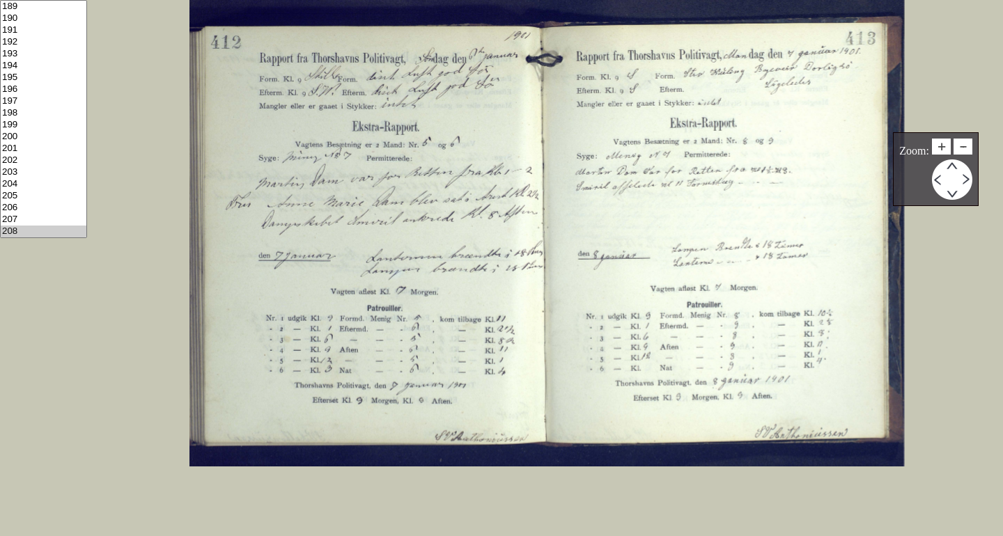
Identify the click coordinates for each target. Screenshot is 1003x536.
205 (43, 196)
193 (43, 54)
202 (43, 160)
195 (43, 78)
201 (43, 149)
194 (43, 66)
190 (43, 18)
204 (43, 184)
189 (43, 7)
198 (43, 113)
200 (43, 137)
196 (43, 89)
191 (43, 30)
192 (43, 42)
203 (43, 172)
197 (43, 101)
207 (43, 220)
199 (43, 125)
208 (43, 231)
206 (43, 208)
